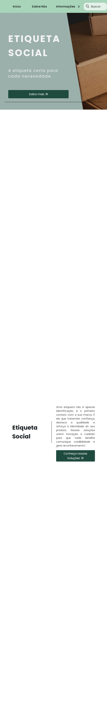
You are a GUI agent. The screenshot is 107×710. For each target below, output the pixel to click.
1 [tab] (53, 105)
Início (17, 6)
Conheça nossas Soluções (75, 455)
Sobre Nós (39, 6)
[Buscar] (87, 6)
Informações (68, 6)
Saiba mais (36, 94)
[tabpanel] (53, 61)
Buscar (96, 6)
